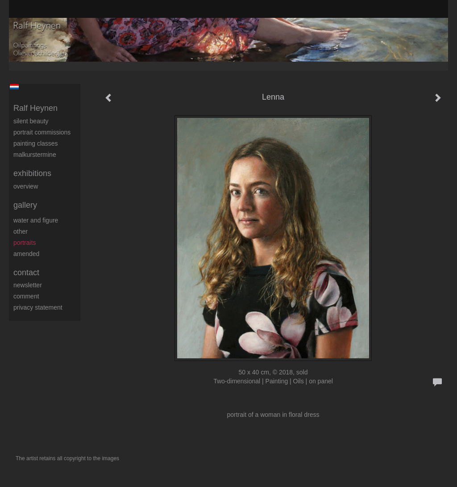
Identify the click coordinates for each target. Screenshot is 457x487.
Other (20, 231)
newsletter (27, 285)
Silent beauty (31, 121)
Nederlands (14, 86)
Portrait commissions (42, 132)
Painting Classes (35, 143)
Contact (26, 272)
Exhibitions (32, 173)
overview (25, 186)
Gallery (25, 205)
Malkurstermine (34, 154)
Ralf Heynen (35, 108)
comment (26, 296)
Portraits (24, 242)
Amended (26, 253)
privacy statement (37, 307)
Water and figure (35, 220)
